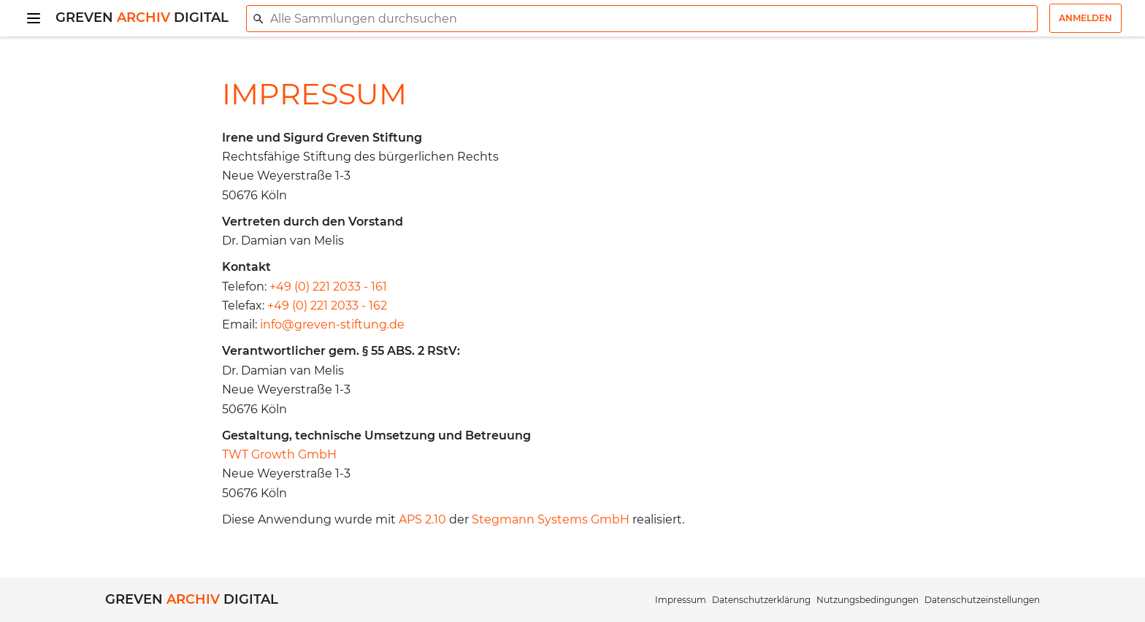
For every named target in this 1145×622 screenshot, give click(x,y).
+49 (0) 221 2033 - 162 (327, 305)
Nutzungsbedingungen (867, 599)
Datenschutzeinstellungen (982, 599)
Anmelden (1085, 17)
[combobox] (642, 18)
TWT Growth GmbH (279, 454)
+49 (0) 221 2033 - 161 (328, 286)
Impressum (680, 599)
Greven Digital (142, 17)
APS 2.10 (422, 519)
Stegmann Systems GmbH (550, 519)
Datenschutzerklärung (761, 599)
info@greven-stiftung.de (332, 324)
